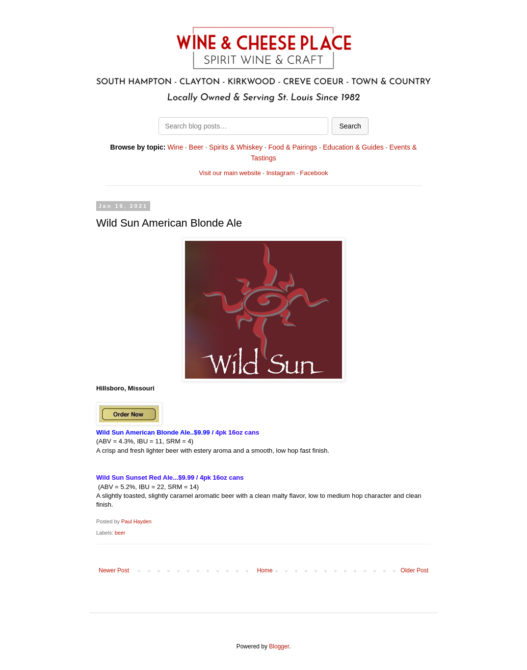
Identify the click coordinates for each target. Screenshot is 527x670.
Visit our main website (230, 173)
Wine (175, 147)
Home (265, 570)
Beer (196, 147)
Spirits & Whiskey (236, 147)
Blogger (279, 646)
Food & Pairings (292, 147)
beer (120, 533)
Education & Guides (353, 147)
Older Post (414, 570)
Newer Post (114, 570)
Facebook (314, 173)
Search (350, 126)
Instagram (280, 173)
